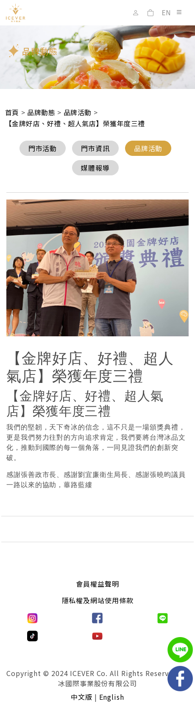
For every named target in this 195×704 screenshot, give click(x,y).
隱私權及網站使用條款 (98, 600)
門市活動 (42, 148)
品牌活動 (148, 148)
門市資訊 (95, 148)
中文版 (81, 697)
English (111, 697)
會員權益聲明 (97, 584)
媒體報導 (95, 168)
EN (166, 13)
